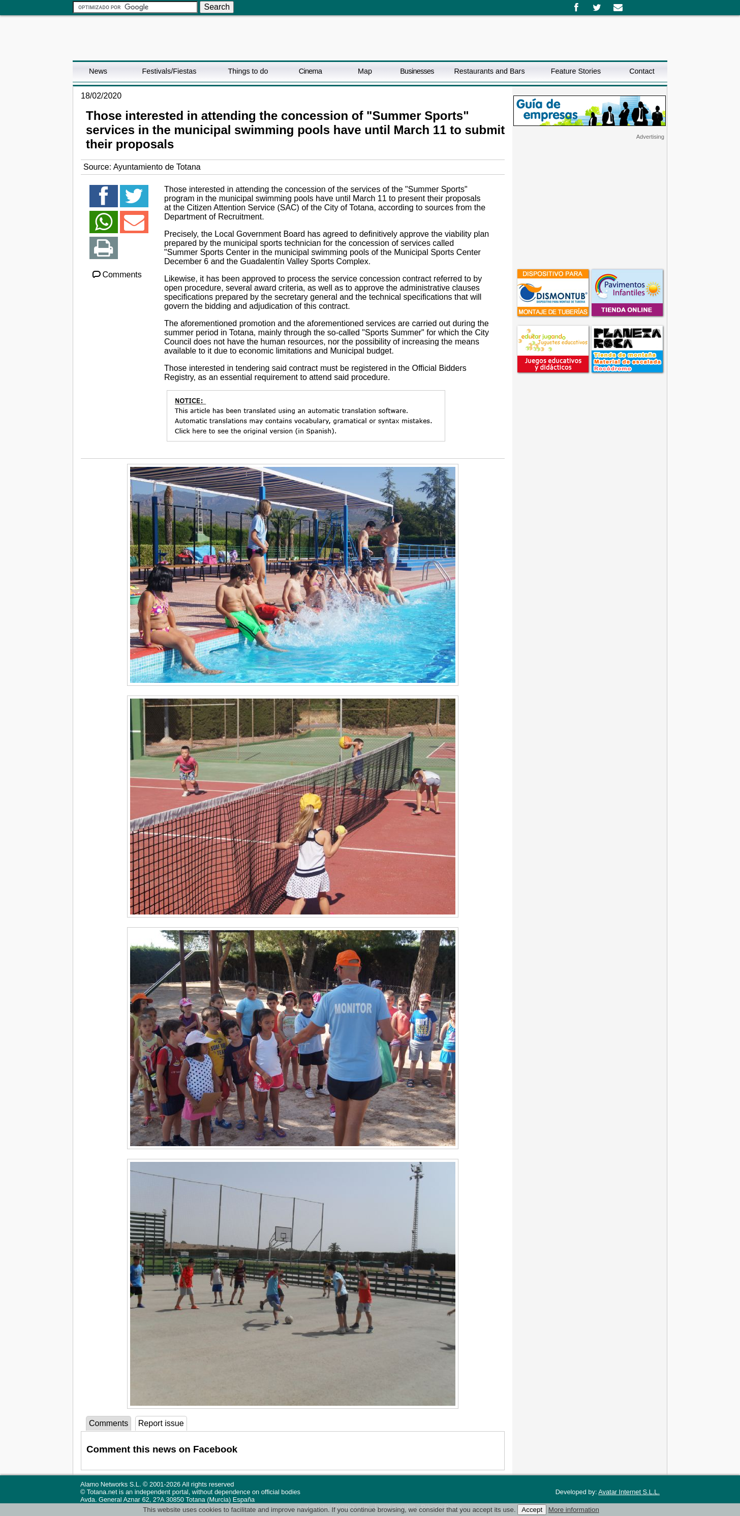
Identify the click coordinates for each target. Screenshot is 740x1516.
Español (633, 4)
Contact (642, 71)
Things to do (248, 71)
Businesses (417, 71)
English (641, 4)
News (98, 71)
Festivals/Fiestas (169, 71)
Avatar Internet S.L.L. (629, 1492)
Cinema (310, 71)
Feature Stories (576, 71)
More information (573, 1509)
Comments (116, 274)
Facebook (576, 7)
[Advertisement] (589, 203)
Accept (531, 1509)
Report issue (161, 1423)
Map (365, 71)
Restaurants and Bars (489, 71)
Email (617, 7)
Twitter (597, 7)
